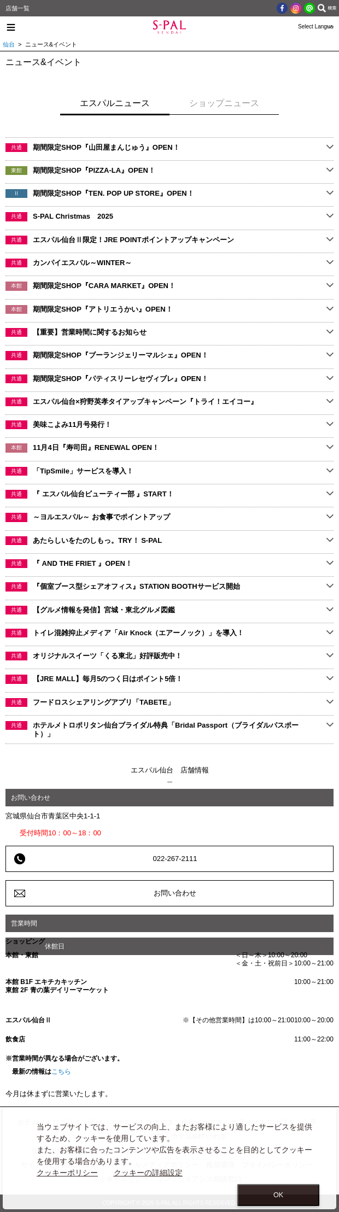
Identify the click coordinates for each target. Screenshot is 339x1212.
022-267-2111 (175, 858)
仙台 (9, 44)
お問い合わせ (175, 893)
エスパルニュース (115, 103)
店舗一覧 (17, 8)
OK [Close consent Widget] (278, 1195)
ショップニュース (224, 103)
